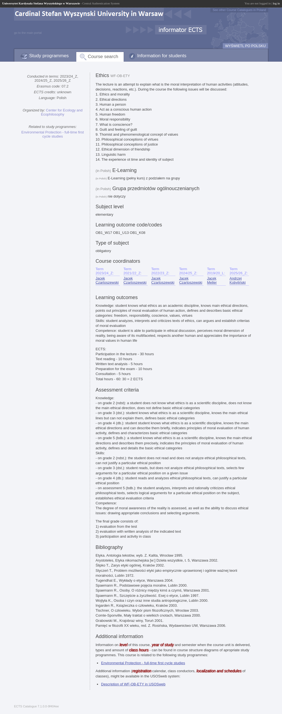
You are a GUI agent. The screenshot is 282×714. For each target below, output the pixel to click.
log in (276, 3)
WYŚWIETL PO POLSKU (245, 46)
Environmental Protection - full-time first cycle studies (52, 134)
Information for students (161, 55)
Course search (103, 56)
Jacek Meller (212, 280)
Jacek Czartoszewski (107, 280)
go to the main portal (28, 32)
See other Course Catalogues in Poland (239, 10)
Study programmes (49, 55)
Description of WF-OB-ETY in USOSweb (133, 684)
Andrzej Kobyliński (237, 280)
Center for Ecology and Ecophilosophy (62, 112)
